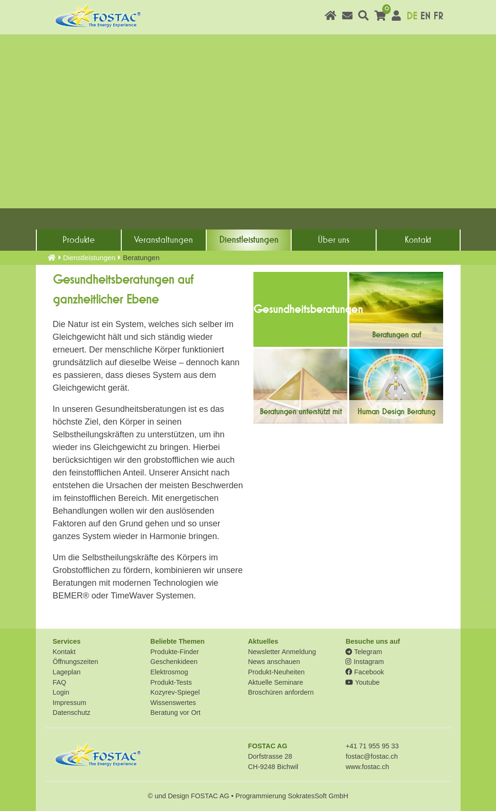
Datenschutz (72, 712)
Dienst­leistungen (248, 240)
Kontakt (417, 240)
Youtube (362, 682)
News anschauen (274, 661)
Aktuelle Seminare (275, 682)
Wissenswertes (173, 702)
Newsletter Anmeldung (282, 651)
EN (425, 16)
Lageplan (67, 672)
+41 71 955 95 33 (371, 746)
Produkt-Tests (171, 682)
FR (438, 16)
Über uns (333, 240)
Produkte (78, 240)
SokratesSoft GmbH (318, 796)
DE (411, 16)
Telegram (363, 651)
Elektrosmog (169, 672)
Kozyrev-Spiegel (175, 692)
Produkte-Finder (174, 651)
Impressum (69, 702)
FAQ (60, 682)
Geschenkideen (173, 661)
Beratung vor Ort (175, 712)
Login (61, 692)
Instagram (364, 661)
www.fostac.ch (367, 766)
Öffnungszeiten (76, 661)
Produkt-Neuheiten (276, 672)
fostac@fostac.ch (371, 756)
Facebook (364, 672)
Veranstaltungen (163, 240)
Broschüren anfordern (280, 692)
